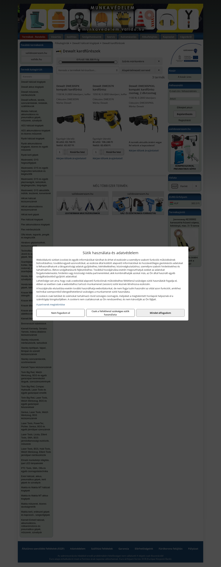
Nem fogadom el (60, 313)
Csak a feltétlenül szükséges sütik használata (110, 313)
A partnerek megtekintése (50, 304)
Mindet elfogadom (160, 313)
